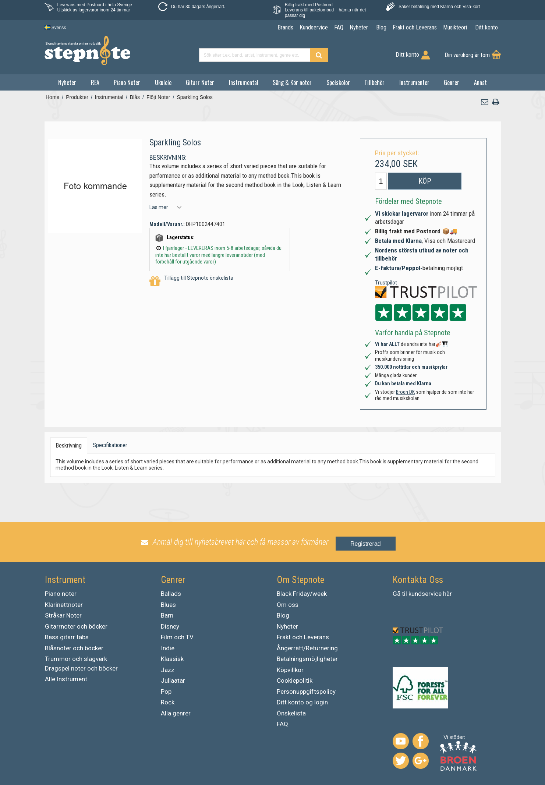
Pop (166, 691)
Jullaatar (173, 680)
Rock (167, 702)
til (404, 593)
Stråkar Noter (63, 615)
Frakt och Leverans (303, 637)
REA (95, 82)
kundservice (425, 593)
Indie (167, 648)
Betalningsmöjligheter (307, 658)
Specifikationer (110, 445)
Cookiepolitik (294, 680)
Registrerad (365, 544)
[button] (484, 102)
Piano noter (61, 593)
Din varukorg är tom (467, 55)
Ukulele (163, 82)
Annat (480, 82)
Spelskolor (338, 82)
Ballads (171, 593)
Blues (168, 604)
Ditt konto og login (302, 702)
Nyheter (67, 82)
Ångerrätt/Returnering (307, 648)
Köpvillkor (290, 669)
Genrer (451, 82)
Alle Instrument (66, 679)
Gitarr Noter (200, 82)
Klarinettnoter (64, 604)
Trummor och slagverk (76, 658)
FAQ (282, 724)
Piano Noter (127, 82)
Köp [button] (424, 181)
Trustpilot (386, 283)
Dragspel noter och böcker (81, 668)
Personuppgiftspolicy (306, 691)
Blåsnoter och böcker (74, 648)
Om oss (287, 604)
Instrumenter (414, 82)
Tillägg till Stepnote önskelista (191, 281)
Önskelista (291, 713)
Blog (283, 615)
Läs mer (158, 207)
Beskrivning (69, 445)
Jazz (167, 669)
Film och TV (177, 637)
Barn (167, 615)
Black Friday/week (302, 593)
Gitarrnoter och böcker (76, 626)
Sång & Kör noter (292, 82)
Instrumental (243, 82)
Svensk (55, 27)
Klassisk (172, 658)
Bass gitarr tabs (67, 637)
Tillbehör (374, 82)
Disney (170, 626)
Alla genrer (176, 713)
